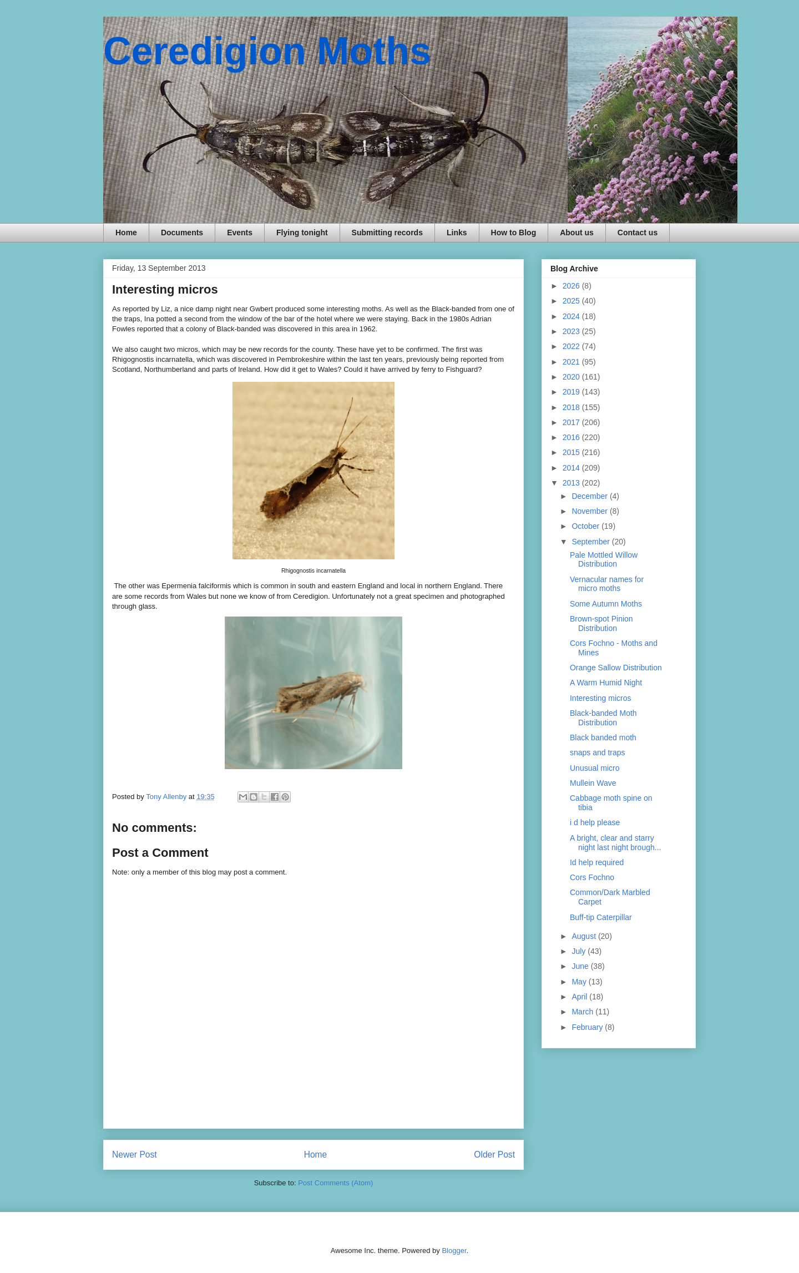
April (580, 996)
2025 (572, 300)
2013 (572, 482)
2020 (572, 376)
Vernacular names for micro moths (607, 584)
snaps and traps (597, 752)
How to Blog (514, 232)
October (586, 526)
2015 (572, 452)
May (580, 981)
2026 (572, 285)
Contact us (638, 232)
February (588, 1027)
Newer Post (134, 1154)
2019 (572, 391)
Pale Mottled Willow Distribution (604, 559)
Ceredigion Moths (267, 51)
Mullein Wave (593, 783)
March (583, 1011)
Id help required (597, 862)
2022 (572, 346)
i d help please (595, 822)
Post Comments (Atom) (335, 1183)
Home (126, 232)
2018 (572, 407)
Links (457, 232)
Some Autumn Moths (606, 603)
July (580, 951)
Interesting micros (600, 698)
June (581, 966)
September (591, 541)
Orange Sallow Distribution (616, 667)
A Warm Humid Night (606, 682)
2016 (572, 437)
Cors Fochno (592, 877)
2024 (572, 316)
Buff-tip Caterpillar (601, 917)
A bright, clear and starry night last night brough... (615, 842)
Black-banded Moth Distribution (603, 718)
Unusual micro (594, 768)
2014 (572, 467)
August (585, 936)
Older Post (494, 1154)
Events (239, 232)
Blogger (454, 1250)
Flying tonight (302, 232)
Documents (182, 232)
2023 (572, 331)
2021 (572, 361)
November (590, 511)
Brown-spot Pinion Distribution (601, 623)
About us (577, 232)
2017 (572, 422)
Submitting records (387, 232)
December (590, 496)
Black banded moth (603, 737)
